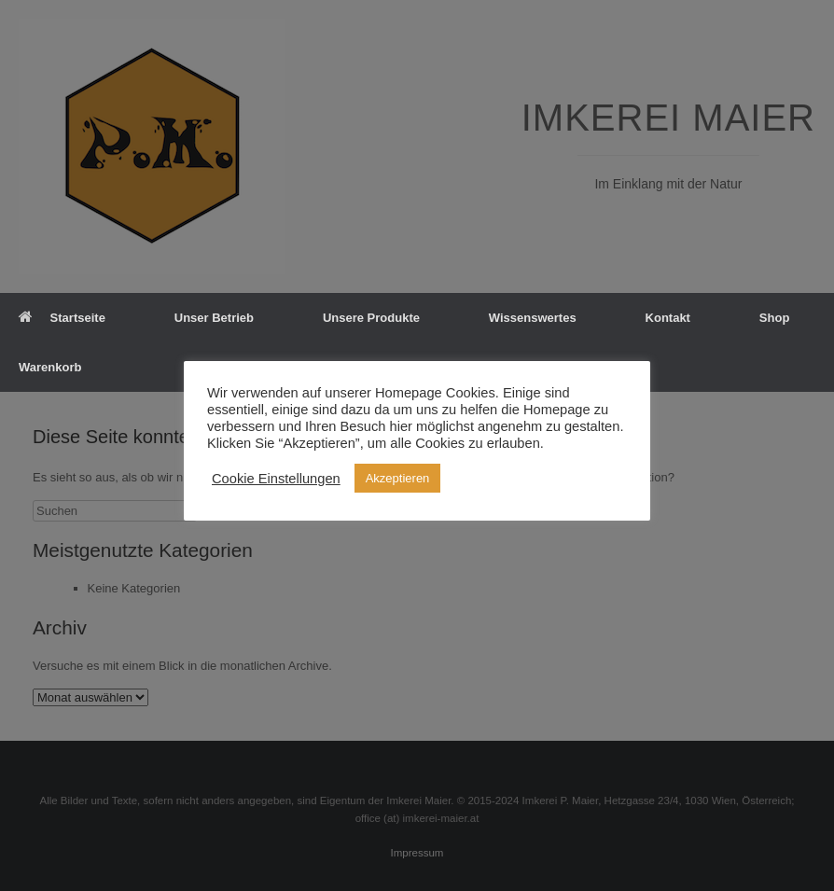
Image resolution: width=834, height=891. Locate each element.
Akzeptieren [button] (398, 478)
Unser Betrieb (214, 318)
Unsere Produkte (371, 318)
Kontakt (668, 318)
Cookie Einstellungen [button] (276, 478)
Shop (774, 318)
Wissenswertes (533, 318)
